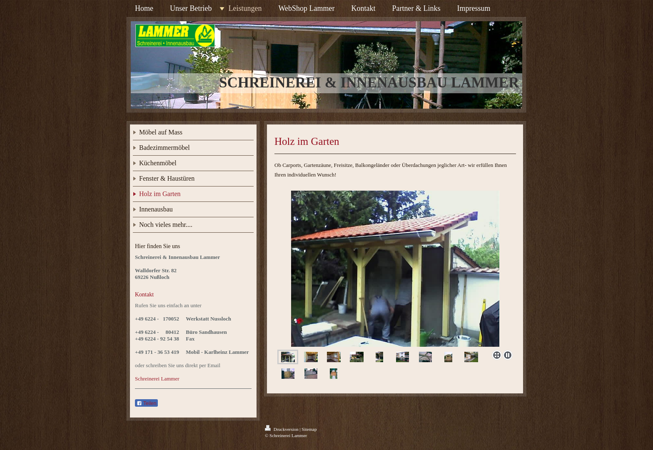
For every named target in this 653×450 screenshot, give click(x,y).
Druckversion (282, 429)
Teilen (146, 403)
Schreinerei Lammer (157, 378)
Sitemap (309, 429)
